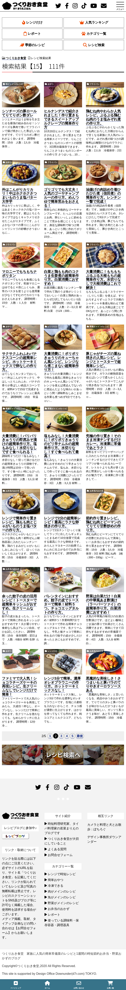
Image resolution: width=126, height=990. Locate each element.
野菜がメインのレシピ (99, 326)
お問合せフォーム (60, 855)
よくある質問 (57, 849)
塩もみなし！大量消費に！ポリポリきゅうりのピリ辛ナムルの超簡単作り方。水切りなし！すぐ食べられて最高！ (61, 446)
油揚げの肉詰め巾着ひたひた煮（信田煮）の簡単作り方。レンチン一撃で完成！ (103, 195)
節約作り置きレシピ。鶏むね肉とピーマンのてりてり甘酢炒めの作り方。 (103, 524)
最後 (80, 736)
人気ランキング (94, 22)
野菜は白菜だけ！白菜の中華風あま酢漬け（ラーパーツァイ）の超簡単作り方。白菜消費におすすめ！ (103, 604)
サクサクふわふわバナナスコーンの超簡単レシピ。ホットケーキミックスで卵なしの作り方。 (19, 362)
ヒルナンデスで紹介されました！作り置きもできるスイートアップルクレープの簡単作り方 (61, 119)
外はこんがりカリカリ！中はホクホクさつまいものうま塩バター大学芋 (19, 195)
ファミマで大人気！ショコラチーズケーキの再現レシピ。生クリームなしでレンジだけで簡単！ (19, 686)
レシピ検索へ (63, 754)
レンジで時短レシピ (62, 874)
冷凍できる (55, 885)
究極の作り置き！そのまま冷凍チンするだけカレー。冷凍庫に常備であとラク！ (103, 442)
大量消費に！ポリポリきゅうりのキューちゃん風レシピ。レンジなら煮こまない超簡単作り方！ (61, 362)
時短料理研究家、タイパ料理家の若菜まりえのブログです (62, 828)
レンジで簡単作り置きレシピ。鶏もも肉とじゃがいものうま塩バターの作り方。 (19, 524)
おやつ (50, 84)
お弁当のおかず (12, 491)
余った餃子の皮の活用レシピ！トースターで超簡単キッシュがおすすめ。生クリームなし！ (19, 604)
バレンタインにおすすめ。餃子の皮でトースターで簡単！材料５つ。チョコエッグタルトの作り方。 (61, 604)
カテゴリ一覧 (93, 34)
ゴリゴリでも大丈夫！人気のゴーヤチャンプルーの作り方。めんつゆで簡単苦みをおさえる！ (61, 198)
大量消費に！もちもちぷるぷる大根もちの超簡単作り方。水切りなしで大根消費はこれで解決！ (103, 280)
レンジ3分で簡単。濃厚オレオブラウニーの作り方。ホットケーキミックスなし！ (62, 684)
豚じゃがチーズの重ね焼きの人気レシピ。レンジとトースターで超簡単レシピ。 (103, 360)
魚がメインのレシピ (62, 897)
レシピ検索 (94, 45)
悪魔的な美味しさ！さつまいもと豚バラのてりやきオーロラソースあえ (103, 684)
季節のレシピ (32, 45)
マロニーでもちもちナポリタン (19, 274)
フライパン (94, 84)
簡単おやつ (55, 880)
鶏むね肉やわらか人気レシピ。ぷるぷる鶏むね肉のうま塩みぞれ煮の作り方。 (103, 117)
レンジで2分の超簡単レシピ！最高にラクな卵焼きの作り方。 (62, 522)
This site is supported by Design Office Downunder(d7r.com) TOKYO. (49, 973)
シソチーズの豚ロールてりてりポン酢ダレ (19, 113)
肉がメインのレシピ (14, 84)
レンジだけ (32, 22)
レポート (32, 34)
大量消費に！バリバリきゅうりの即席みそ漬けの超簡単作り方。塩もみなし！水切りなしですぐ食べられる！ (19, 444)
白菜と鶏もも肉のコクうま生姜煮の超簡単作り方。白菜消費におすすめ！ (61, 278)
